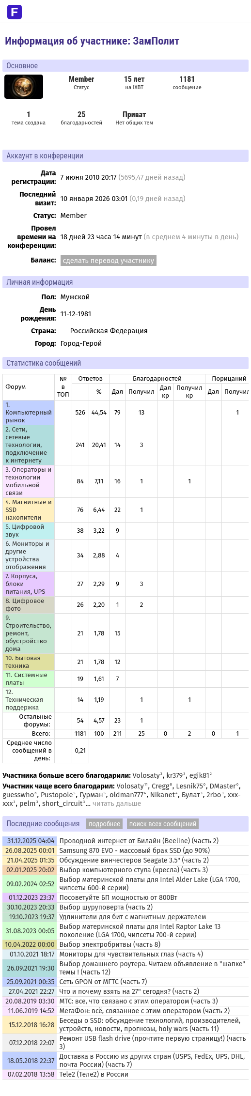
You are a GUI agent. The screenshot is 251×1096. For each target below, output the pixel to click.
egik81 (199, 775)
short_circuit (62, 803)
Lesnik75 (189, 786)
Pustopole (57, 794)
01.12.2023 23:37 (31, 898)
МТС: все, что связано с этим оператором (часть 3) (138, 1001)
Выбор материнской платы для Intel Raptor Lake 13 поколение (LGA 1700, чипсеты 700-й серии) (139, 931)
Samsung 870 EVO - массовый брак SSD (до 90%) (134, 851)
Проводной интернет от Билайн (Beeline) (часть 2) (139, 841)
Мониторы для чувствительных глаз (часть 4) (131, 954)
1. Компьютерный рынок (28, 412)
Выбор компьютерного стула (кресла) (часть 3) (133, 870)
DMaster (223, 786)
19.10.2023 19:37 (32, 917)
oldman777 (126, 794)
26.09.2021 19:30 (31, 968)
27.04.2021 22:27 (32, 992)
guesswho (18, 794)
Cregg (160, 786)
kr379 (174, 775)
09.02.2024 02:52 (30, 884)
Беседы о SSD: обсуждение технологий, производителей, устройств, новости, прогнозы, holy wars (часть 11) (149, 1025)
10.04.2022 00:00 (29, 945)
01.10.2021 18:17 (32, 954)
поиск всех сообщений (163, 823)
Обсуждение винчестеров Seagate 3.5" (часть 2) (133, 860)
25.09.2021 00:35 (31, 982)
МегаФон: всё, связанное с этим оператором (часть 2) (144, 1011)
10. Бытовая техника (23, 662)
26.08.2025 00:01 (29, 851)
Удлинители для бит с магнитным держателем (132, 917)
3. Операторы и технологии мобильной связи (28, 481)
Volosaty (146, 775)
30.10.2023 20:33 (30, 907)
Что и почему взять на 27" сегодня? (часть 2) (129, 992)
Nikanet (162, 794)
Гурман (91, 794)
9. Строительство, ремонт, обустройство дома (28, 633)
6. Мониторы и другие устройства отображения (27, 555)
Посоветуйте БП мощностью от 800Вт (118, 898)
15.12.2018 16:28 (32, 1025)
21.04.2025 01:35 (31, 860)
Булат (191, 794)
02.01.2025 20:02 (30, 870)
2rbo (213, 794)
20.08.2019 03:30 (29, 1001)
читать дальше (117, 803)
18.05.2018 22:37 (31, 1061)
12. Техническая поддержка (24, 699)
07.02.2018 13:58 (31, 1074)
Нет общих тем (134, 118)
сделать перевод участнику (108, 260)
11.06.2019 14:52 (31, 1011)
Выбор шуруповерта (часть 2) (106, 907)
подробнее (104, 823)
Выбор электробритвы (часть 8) (109, 945)
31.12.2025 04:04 (30, 841)
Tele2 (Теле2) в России (93, 1074)
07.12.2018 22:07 (32, 1043)
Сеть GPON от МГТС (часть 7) (103, 982)
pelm (27, 803)
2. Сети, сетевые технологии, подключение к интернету (26, 445)
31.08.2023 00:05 (30, 931)
